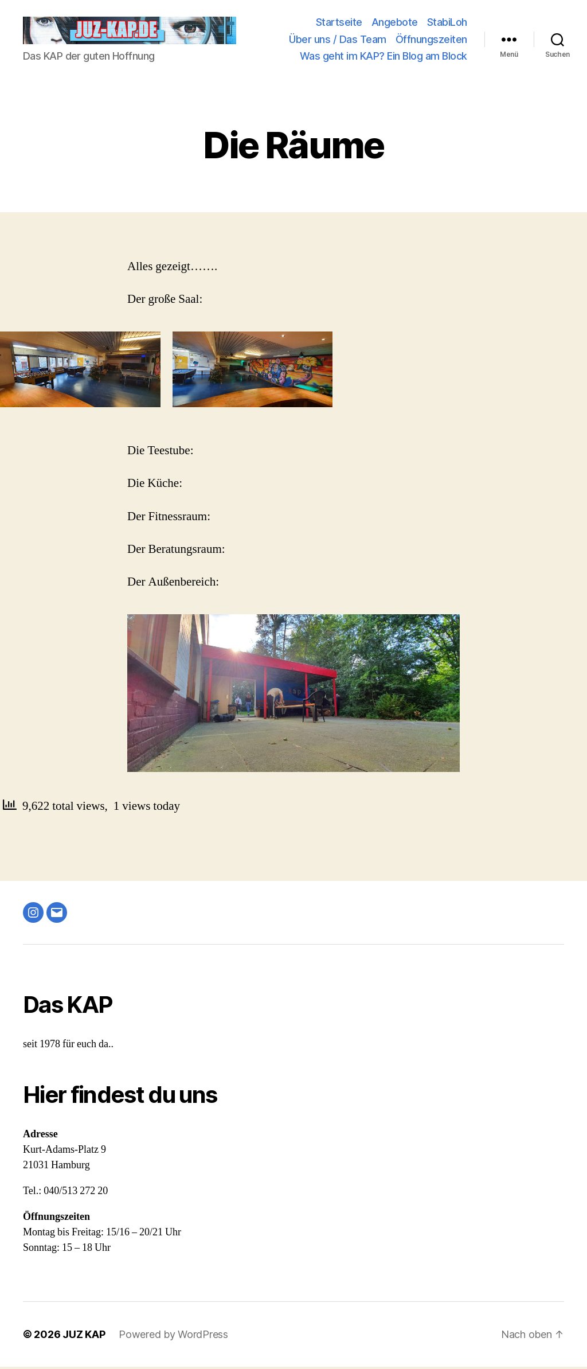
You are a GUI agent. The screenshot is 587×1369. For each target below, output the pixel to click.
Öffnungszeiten (431, 40)
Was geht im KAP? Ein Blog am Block (383, 57)
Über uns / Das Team (337, 40)
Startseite (339, 23)
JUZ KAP (83, 1337)
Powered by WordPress (173, 1337)
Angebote (394, 23)
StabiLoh (447, 23)
